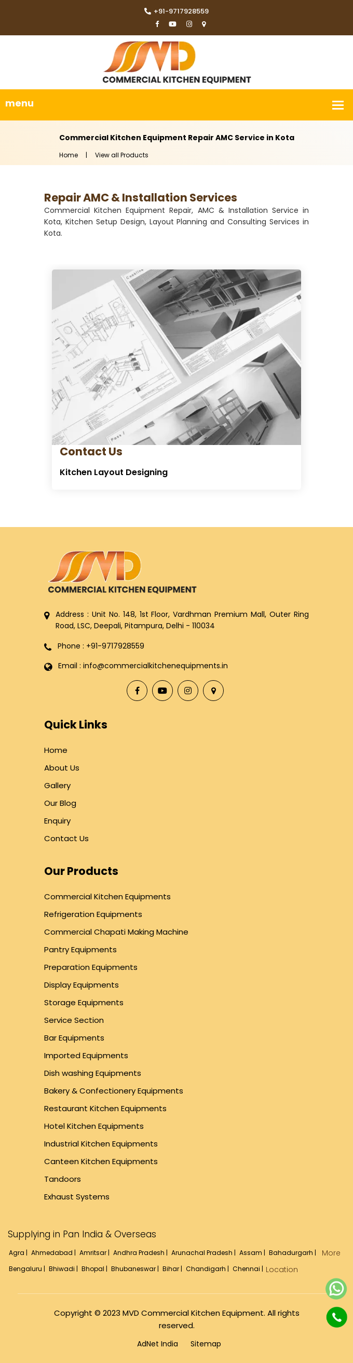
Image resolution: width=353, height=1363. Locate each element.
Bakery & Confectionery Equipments (113, 1090)
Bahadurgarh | (293, 1252)
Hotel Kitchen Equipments (94, 1126)
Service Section (74, 1020)
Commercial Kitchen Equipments (107, 896)
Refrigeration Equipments (93, 914)
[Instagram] (189, 24)
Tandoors (62, 1178)
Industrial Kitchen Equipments (101, 1143)
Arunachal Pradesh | (204, 1252)
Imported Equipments (86, 1055)
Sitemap (206, 1344)
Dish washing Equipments (92, 1073)
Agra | (19, 1252)
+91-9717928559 (176, 11)
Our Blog (60, 803)
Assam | (253, 1252)
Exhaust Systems (77, 1196)
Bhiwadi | (64, 1268)
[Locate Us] (204, 24)
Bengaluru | (28, 1268)
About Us (61, 767)
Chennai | (249, 1268)
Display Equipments (81, 984)
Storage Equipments (84, 1002)
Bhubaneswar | (135, 1268)
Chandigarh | (208, 1268)
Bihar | (173, 1268)
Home (68, 155)
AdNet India (157, 1344)
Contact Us (91, 451)
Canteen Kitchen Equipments (101, 1161)
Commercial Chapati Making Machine (116, 931)
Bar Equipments (74, 1037)
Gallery (57, 785)
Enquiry (57, 820)
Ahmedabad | (54, 1252)
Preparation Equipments (91, 967)
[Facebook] (157, 24)
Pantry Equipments (80, 949)
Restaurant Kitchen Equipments (105, 1108)
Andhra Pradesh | (141, 1252)
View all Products (121, 155)
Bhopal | (95, 1268)
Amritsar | (95, 1252)
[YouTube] (173, 24)
